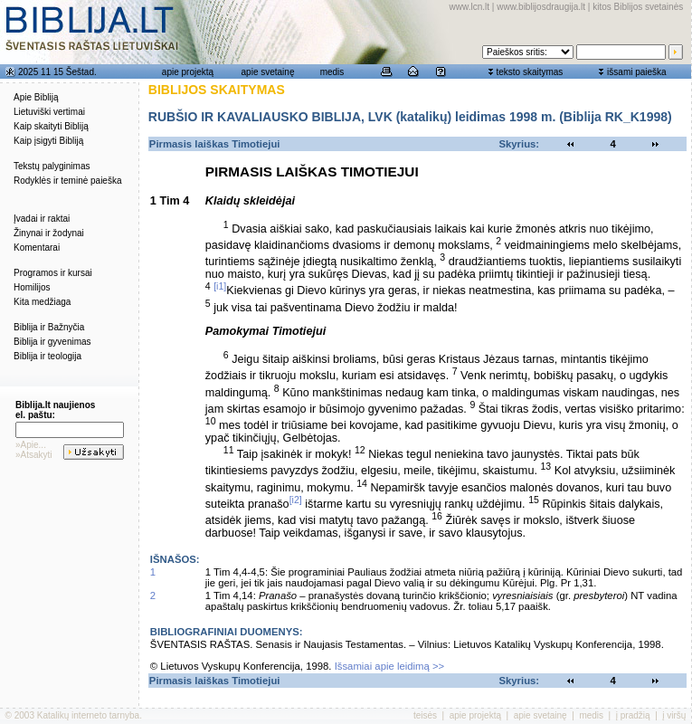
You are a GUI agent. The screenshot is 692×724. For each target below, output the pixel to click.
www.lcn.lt (469, 7)
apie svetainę (268, 72)
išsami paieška (637, 72)
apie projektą (187, 72)
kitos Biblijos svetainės (637, 7)
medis (332, 72)
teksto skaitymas (529, 72)
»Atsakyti (33, 455)
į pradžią (633, 715)
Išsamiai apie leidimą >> (390, 666)
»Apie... (30, 445)
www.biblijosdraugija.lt (541, 7)
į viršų (674, 715)
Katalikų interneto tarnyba (88, 715)
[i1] (219, 286)
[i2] (295, 499)
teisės (425, 715)
